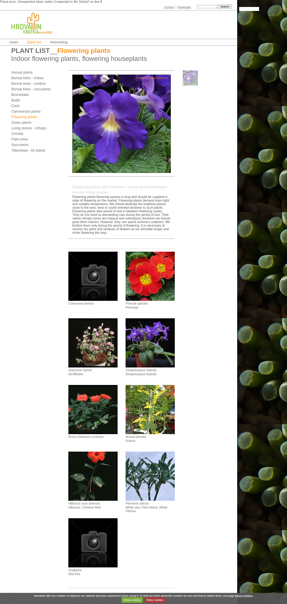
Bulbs (15, 100)
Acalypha (75, 570)
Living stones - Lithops (28, 128)
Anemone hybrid (80, 370)
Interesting (59, 42)
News (13, 42)
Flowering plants (24, 117)
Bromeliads (20, 95)
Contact (169, 7)
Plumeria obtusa (137, 503)
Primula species (137, 303)
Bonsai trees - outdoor (28, 84)
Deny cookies (155, 599)
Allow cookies (132, 599)
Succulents (20, 145)
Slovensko (184, 7)
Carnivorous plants (26, 111)
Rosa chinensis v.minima (85, 436)
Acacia (130, 440)
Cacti (15, 106)
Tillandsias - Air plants (28, 150)
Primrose (132, 307)
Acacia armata (136, 436)
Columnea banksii (81, 303)
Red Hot (74, 574)
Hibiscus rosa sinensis (84, 503)
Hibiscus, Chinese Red (84, 507)
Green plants (21, 123)
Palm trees (19, 139)
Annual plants (22, 72)
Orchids (17, 134)
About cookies (244, 595)
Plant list (34, 42)
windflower (76, 374)
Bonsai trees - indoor (27, 78)
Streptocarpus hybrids (141, 370)
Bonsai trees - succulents (31, 89)
